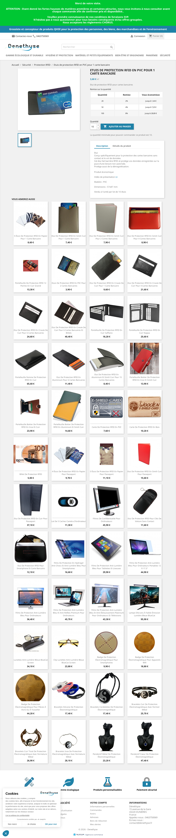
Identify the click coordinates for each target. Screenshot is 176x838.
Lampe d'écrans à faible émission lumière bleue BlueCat (144, 614)
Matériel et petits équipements (94, 55)
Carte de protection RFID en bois (145, 427)
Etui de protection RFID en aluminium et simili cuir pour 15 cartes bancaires (107, 377)
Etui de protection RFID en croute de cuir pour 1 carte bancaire (107, 284)
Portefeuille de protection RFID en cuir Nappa (144, 331)
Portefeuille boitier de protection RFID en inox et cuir (31, 425)
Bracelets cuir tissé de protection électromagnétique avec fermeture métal (30, 754)
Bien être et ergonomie (129, 55)
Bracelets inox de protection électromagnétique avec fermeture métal (68, 754)
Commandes (96, 810)
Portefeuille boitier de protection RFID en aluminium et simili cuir (68, 425)
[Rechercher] (88, 47)
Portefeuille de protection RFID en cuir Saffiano (106, 331)
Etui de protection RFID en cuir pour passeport (30, 520)
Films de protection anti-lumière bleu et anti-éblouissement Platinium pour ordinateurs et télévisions (106, 613)
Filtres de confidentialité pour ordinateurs (106, 520)
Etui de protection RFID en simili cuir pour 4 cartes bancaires (144, 237)
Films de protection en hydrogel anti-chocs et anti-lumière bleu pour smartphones (69, 566)
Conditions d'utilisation (61, 810)
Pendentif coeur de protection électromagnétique (145, 755)
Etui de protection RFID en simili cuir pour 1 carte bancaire (69, 237)
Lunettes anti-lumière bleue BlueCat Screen (31, 661)
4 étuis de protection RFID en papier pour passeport (68, 472)
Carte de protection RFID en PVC (106, 427)
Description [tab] (102, 145)
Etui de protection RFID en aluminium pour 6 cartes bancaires (68, 378)
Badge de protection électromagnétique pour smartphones (106, 660)
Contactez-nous (24, 36)
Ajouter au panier (117, 126)
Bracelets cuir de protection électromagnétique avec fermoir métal (145, 707)
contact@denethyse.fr (140, 822)
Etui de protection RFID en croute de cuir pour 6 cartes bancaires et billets (69, 330)
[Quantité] (93, 127)
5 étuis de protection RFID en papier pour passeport (106, 472)
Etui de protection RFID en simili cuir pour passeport (144, 472)
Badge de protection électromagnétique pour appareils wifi (144, 660)
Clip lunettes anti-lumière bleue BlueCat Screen (68, 661)
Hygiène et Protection (59, 55)
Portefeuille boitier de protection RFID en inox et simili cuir (145, 378)
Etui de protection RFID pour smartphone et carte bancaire (31, 567)
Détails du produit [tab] (122, 145)
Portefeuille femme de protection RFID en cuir (30, 378)
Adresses (94, 817)
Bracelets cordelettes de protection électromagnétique (106, 708)
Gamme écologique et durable (24, 55)
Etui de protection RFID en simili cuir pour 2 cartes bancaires (107, 237)
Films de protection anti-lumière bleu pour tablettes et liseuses (106, 567)
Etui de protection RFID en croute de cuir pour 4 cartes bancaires (145, 284)
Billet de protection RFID (31, 474)
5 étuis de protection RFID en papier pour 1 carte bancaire (30, 237)
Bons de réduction (98, 820)
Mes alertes (95, 824)
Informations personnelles (102, 806)
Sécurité (165, 55)
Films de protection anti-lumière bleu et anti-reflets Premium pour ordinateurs (68, 613)
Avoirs (93, 813)
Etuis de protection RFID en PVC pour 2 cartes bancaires (69, 284)
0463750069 (42, 36)
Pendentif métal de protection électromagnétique (106, 755)
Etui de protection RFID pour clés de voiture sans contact (144, 520)
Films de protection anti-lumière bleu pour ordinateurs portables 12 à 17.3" (144, 566)
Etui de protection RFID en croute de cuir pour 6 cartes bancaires (31, 331)
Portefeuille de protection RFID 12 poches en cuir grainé (30, 284)
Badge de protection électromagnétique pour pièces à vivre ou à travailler (30, 707)
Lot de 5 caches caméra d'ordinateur (68, 521)
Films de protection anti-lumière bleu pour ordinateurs (31, 614)
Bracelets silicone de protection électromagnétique (68, 708)
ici (117, 177)
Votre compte (98, 802)
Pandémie (152, 55)
